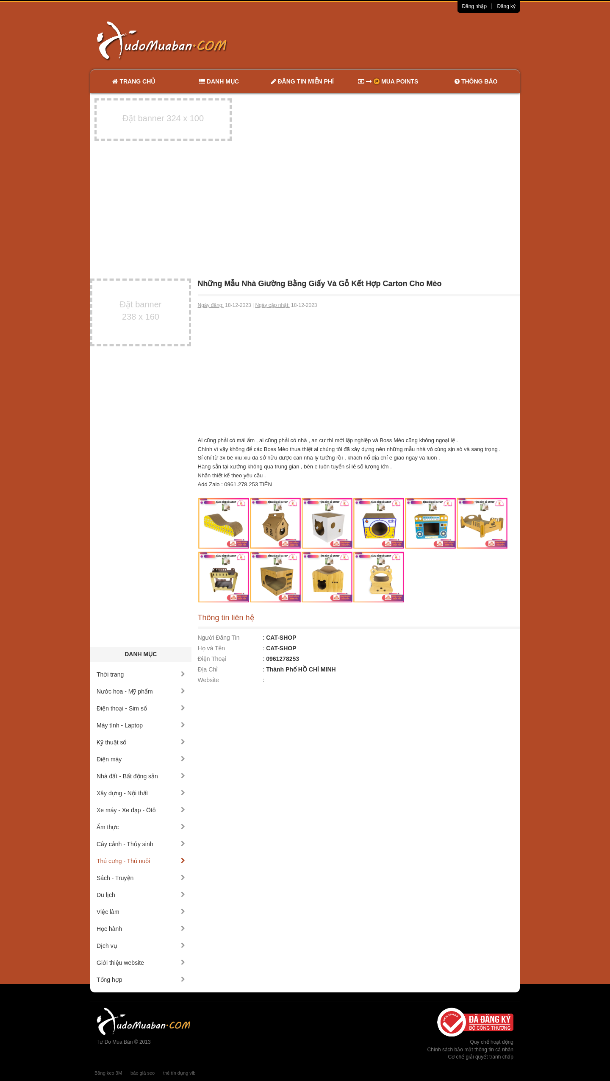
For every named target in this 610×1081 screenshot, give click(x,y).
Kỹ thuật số (141, 742)
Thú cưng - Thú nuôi (141, 861)
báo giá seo (142, 1072)
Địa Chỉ (208, 669)
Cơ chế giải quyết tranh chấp (480, 1057)
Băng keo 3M (108, 1072)
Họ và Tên (211, 648)
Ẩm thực (141, 827)
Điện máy (141, 759)
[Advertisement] (394, 40)
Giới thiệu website (141, 962)
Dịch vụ (141, 945)
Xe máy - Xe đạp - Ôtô (141, 810)
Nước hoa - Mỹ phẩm (141, 691)
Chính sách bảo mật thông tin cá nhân (470, 1050)
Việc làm (141, 911)
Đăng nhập (474, 6)
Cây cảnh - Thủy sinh (141, 844)
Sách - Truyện (141, 878)
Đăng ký (506, 6)
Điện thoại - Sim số (141, 708)
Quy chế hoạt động (491, 1042)
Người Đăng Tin (219, 637)
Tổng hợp (141, 979)
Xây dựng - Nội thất (141, 793)
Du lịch (141, 895)
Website (208, 680)
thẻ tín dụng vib (179, 1072)
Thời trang (141, 674)
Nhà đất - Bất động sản (141, 776)
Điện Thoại (212, 658)
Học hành (141, 928)
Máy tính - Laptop (141, 725)
